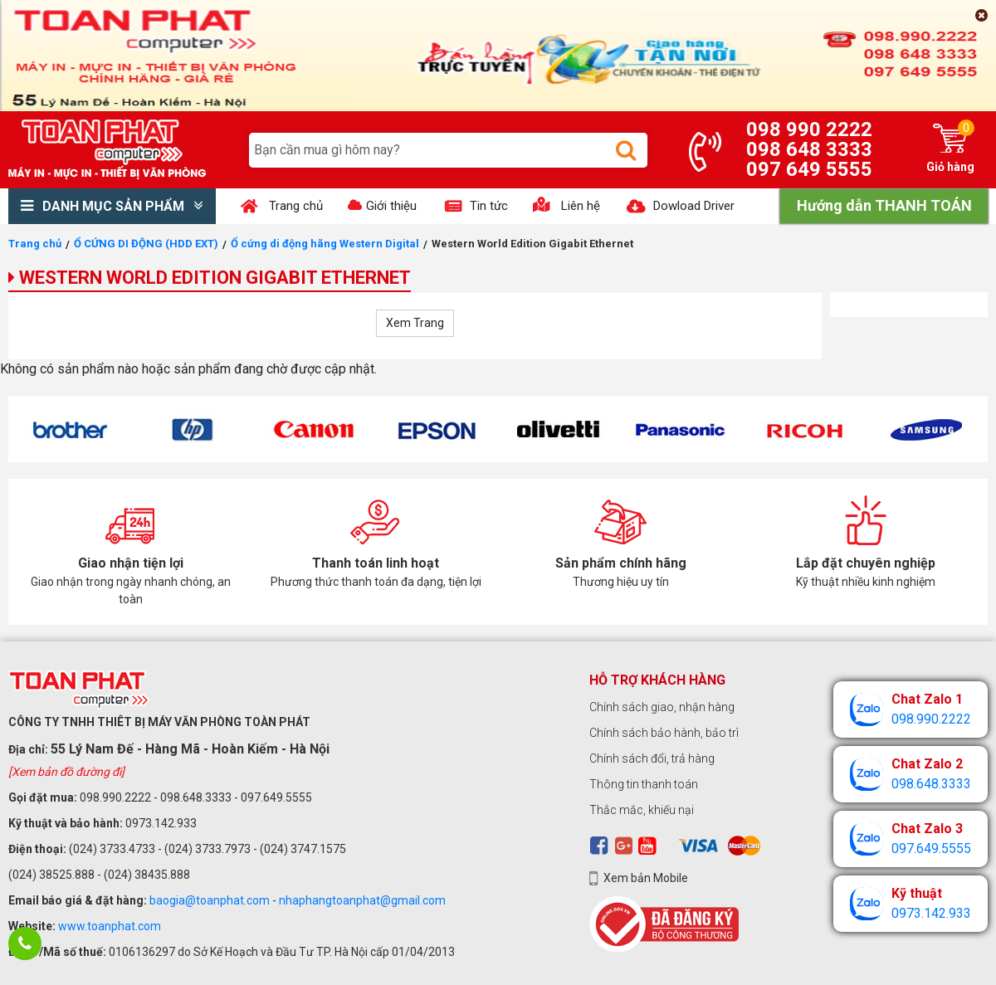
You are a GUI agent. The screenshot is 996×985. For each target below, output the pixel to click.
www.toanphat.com (109, 926)
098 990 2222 (809, 129)
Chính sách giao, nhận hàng (662, 707)
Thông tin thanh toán (643, 784)
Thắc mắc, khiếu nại (641, 810)
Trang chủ (34, 243)
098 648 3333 (809, 149)
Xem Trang (415, 322)
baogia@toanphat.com (209, 900)
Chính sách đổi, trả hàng (652, 758)
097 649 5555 (809, 169)
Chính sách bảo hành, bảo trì (664, 732)
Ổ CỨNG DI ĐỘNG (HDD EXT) (146, 243)
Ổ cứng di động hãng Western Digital (325, 243)
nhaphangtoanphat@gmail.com (362, 900)
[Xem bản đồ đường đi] (66, 771)
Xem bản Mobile (645, 878)
